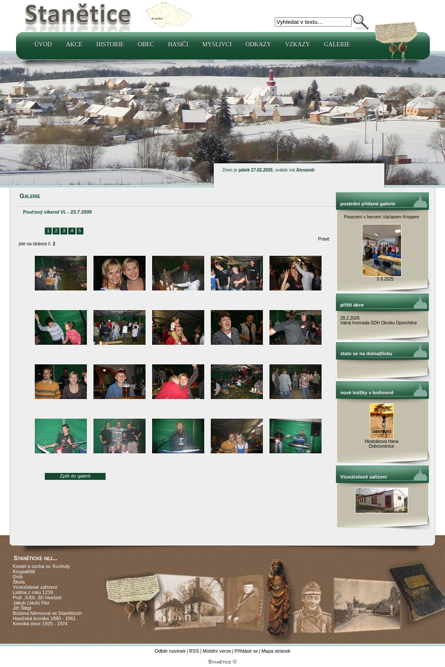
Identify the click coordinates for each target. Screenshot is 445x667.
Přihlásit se (246, 651)
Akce (74, 44)
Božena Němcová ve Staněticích (47, 613)
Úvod (43, 44)
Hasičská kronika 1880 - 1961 (44, 618)
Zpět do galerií (75, 476)
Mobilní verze (217, 651)
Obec (146, 44)
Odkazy (258, 44)
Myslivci (217, 44)
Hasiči (178, 44)
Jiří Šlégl (22, 608)
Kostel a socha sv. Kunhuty (41, 566)
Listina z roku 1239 (33, 592)
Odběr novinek (170, 651)
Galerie (337, 44)
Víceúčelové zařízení (35, 587)
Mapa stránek (276, 651)
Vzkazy (297, 44)
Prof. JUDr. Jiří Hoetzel (37, 597)
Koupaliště (24, 571)
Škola (19, 581)
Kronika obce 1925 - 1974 (40, 623)
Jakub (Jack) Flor (31, 602)
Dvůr (18, 576)
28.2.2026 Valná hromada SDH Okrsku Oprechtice (378, 320)
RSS (194, 651)
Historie (110, 44)
